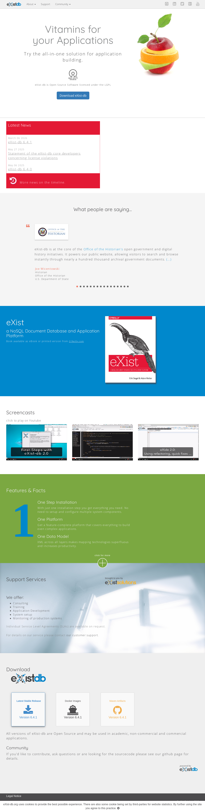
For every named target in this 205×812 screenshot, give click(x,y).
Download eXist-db (73, 95)
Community (63, 4)
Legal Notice (13, 796)
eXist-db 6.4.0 (20, 169)
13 (118, 286)
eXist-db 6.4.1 (20, 142)
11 (111, 286)
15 (124, 286)
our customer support (82, 635)
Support (45, 4)
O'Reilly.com (76, 341)
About (31, 4)
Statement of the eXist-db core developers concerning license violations (44, 155)
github (167, 754)
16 (128, 286)
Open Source (65, 733)
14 (121, 286)
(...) (169, 259)
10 (107, 286)
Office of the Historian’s (103, 249)
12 (114, 286)
